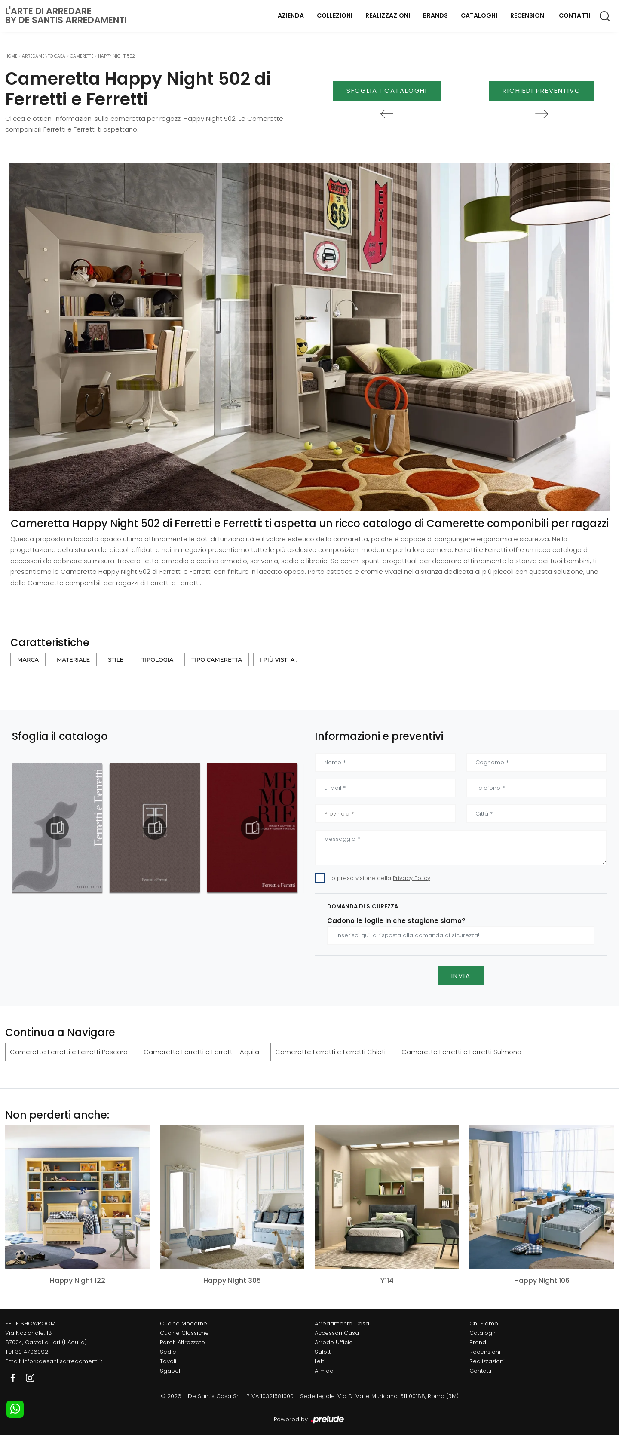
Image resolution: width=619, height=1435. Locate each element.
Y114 (387, 1280)
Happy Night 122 (77, 1280)
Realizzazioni (387, 15)
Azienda (291, 15)
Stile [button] (115, 659)
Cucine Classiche (184, 1333)
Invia (461, 975)
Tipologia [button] (157, 659)
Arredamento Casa (43, 56)
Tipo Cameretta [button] (216, 659)
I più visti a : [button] (278, 659)
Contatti (575, 15)
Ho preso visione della (379, 878)
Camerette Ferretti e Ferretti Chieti (330, 1051)
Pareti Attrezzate (182, 1342)
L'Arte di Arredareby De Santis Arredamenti (66, 15)
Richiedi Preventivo (541, 90)
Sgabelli (171, 1371)
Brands (435, 15)
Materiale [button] (73, 659)
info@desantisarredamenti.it (62, 1361)
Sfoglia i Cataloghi (386, 90)
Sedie (168, 1352)
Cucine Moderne (183, 1323)
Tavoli (168, 1361)
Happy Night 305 (232, 1280)
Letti (320, 1361)
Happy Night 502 (116, 56)
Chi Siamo (483, 1323)
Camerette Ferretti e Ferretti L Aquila (201, 1051)
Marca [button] (28, 659)
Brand (477, 1342)
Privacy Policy (411, 878)
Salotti (323, 1352)
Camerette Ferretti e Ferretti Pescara (69, 1051)
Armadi (325, 1371)
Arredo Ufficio (334, 1342)
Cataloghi (479, 15)
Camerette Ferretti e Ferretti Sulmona (461, 1051)
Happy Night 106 (542, 1280)
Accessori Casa (337, 1333)
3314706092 (31, 1352)
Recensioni (528, 15)
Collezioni (334, 15)
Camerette (81, 56)
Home (11, 56)
